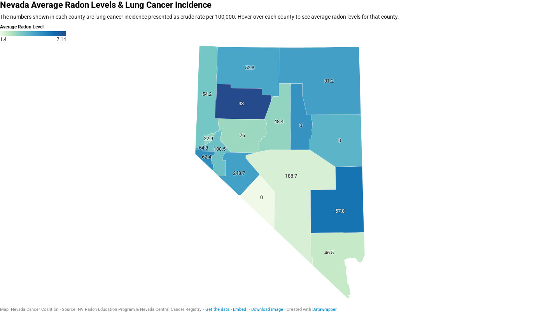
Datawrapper (324, 309)
